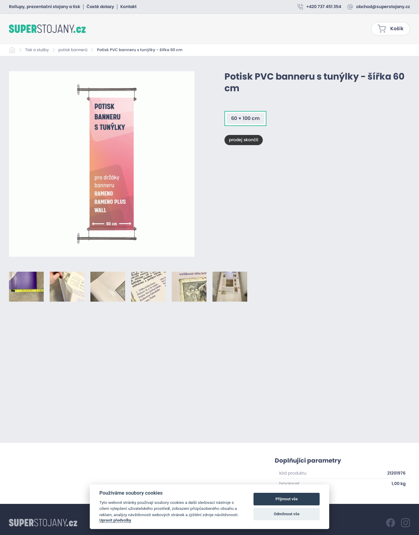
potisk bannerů (72, 50)
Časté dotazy (100, 7)
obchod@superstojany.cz (383, 7)
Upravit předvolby (115, 520)
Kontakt (128, 7)
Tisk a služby (37, 50)
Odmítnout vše (287, 514)
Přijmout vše (287, 499)
